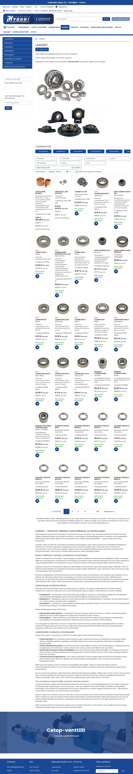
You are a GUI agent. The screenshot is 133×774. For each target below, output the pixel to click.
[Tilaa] (123, 771)
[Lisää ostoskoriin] (77, 213)
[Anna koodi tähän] (17, 103)
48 (97, 511)
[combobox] (83, 19)
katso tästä (124, 521)
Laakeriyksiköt (96, 151)
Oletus (59, 172)
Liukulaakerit (78, 151)
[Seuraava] (109, 511)
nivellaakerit (86, 686)
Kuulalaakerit (43, 151)
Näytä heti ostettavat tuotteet (90, 172)
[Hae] (106, 19)
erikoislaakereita (73, 618)
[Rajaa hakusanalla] (58, 167)
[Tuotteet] (9, 27)
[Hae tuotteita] (83, 19)
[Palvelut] (29, 7)
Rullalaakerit (61, 151)
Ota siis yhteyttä (63, 667)
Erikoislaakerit (114, 151)
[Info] (37, 7)
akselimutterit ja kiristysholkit (67, 628)
